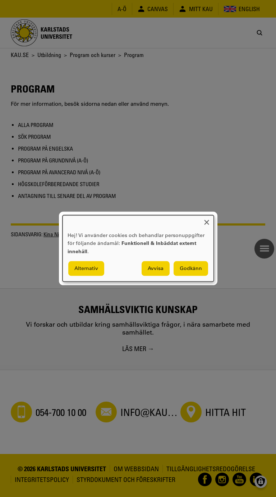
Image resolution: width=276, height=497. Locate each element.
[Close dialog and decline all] (206, 219)
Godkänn (191, 268)
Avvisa (156, 268)
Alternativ (86, 268)
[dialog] (138, 248)
